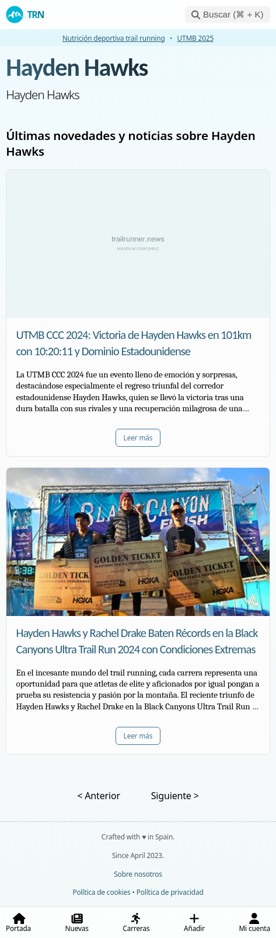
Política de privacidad (170, 892)
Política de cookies (101, 892)
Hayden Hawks (77, 67)
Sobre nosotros (138, 873)
